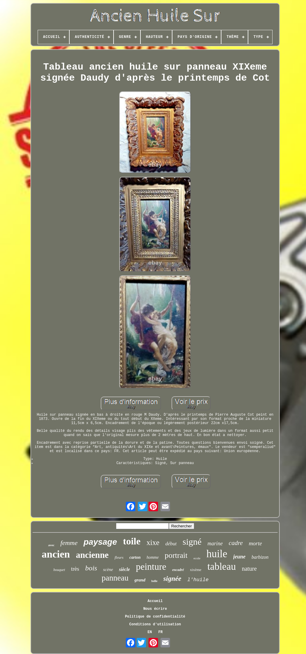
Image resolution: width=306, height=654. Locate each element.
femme (68, 542)
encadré (178, 570)
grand (140, 580)
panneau (115, 577)
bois (91, 568)
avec (51, 545)
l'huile (198, 580)
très (75, 569)
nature (249, 568)
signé (192, 541)
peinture (151, 566)
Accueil (155, 601)
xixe (152, 542)
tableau (221, 566)
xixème (195, 569)
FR (160, 632)
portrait (176, 555)
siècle (124, 569)
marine (215, 543)
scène (108, 569)
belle (154, 581)
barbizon (260, 557)
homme (152, 557)
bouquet (59, 570)
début (171, 543)
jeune (239, 557)
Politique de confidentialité (155, 617)
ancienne (92, 555)
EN (150, 632)
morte (255, 543)
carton (134, 557)
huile (216, 554)
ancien (56, 554)
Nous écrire (155, 609)
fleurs (118, 557)
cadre (236, 542)
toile (132, 541)
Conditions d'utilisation (155, 624)
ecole (196, 558)
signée (172, 578)
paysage (100, 541)
